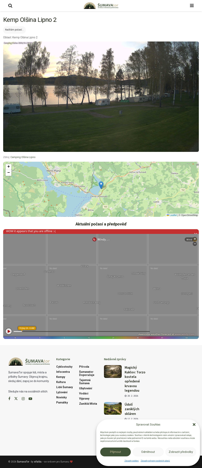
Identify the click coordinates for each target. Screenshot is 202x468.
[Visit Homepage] (101, 6)
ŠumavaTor (23, 461)
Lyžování (61, 392)
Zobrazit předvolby (181, 452)
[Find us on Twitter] (16, 398)
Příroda (84, 366)
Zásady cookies (131, 461)
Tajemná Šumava (85, 381)
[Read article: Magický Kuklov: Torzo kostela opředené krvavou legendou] (113, 371)
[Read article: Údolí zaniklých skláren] (113, 408)
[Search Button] (10, 5)
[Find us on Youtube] (30, 399)
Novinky (61, 397)
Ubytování (85, 388)
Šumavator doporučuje (86, 373)
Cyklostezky (64, 366)
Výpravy (84, 398)
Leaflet (172, 215)
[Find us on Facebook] (9, 399)
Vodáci (83, 393)
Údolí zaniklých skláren (132, 409)
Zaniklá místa (88, 403)
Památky (62, 402)
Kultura (61, 382)
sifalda (37, 461)
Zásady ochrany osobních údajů (155, 461)
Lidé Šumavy (64, 387)
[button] (194, 424)
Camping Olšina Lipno (23, 157)
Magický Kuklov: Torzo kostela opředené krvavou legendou (135, 379)
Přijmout (115, 452)
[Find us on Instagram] (23, 399)
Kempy (60, 376)
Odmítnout (148, 452)
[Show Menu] (192, 5)
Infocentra (63, 371)
